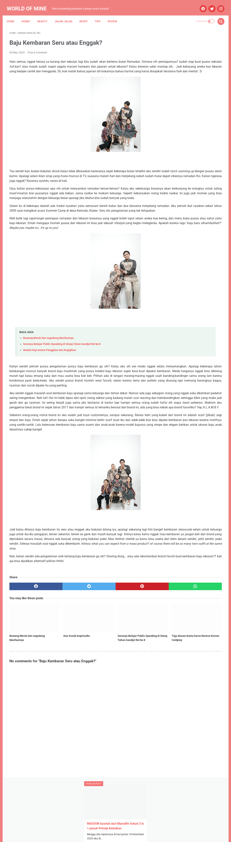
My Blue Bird (174, 316)
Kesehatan (173, 302)
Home (13, 14)
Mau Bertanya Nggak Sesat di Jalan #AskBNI (193, 309)
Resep (86, 14)
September (182, 236)
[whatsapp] (134, 644)
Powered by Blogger (119, 836)
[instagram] (218, 4)
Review (115, 14)
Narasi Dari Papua (196, 316)
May (178, 216)
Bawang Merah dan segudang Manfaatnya (48, 362)
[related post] (26, 671)
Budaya (171, 295)
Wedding (194, 323)
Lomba (188, 302)
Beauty (45, 14)
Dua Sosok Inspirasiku (59, 684)
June (178, 249)
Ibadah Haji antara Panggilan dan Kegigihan (49, 374)
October (180, 229)
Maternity (202, 302)
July (178, 209)
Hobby (28, 14)
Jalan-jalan (66, 14)
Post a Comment (37, 48)
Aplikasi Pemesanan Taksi (201, 273)
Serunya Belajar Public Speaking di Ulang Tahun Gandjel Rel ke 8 (62, 368)
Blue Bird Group (176, 287)
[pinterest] (98, 644)
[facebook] (200, 4)
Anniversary (174, 273)
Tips (100, 14)
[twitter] (209, 4)
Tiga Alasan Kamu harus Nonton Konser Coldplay (132, 686)
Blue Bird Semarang (201, 287)
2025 (174, 203)
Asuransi (198, 280)
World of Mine (29, 4)
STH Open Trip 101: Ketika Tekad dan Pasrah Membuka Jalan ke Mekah (190, 118)
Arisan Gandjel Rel (177, 280)
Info (195, 295)
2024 (174, 223)
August (180, 243)
